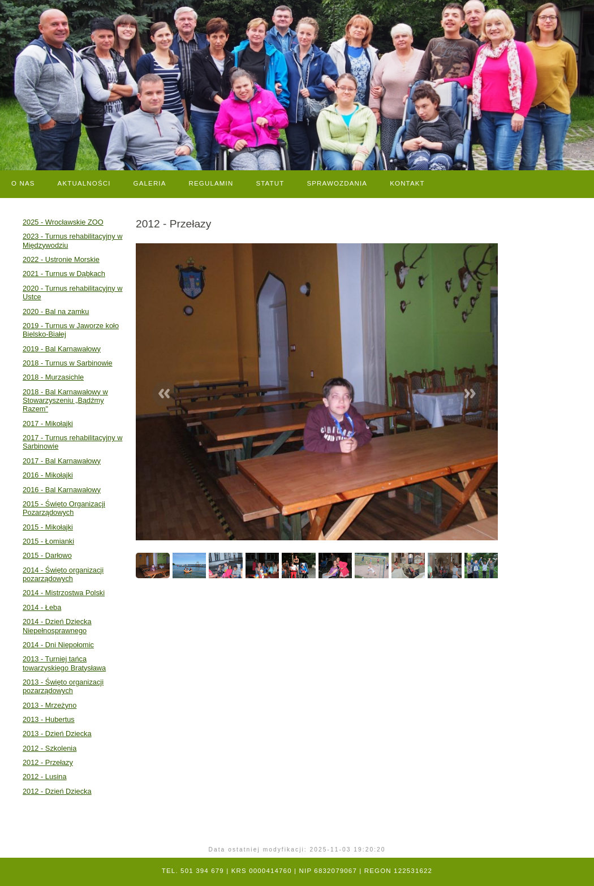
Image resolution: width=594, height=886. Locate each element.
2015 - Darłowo (47, 555)
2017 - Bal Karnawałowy (62, 461)
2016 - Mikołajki (48, 475)
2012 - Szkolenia (49, 748)
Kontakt (407, 183)
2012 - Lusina (45, 776)
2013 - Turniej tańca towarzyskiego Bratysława (64, 663)
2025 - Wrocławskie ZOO (63, 222)
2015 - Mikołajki (48, 527)
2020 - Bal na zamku (56, 311)
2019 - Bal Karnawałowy (62, 349)
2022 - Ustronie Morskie (61, 259)
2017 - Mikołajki (48, 423)
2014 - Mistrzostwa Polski (64, 592)
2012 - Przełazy (48, 762)
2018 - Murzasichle (53, 377)
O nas (23, 183)
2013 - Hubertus (49, 719)
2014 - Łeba (42, 607)
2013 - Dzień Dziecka (57, 733)
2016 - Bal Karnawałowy (62, 489)
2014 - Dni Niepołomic (58, 644)
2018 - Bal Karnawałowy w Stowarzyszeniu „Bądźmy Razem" (65, 401)
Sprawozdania (337, 183)
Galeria (150, 183)
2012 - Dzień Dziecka (57, 791)
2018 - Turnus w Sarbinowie (68, 363)
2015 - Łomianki (48, 541)
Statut (270, 183)
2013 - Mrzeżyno (49, 705)
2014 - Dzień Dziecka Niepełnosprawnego (57, 625)
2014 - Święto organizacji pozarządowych (63, 574)
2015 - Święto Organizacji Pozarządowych (64, 508)
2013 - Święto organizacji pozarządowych (63, 686)
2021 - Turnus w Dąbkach (64, 273)
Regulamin (211, 183)
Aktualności (84, 183)
